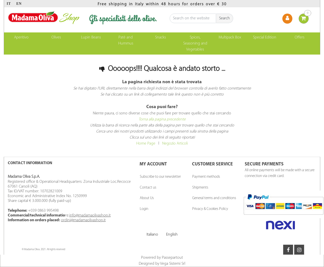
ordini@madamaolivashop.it (83, 220)
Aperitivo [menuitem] (21, 37)
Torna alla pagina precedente (162, 119)
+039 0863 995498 (43, 211)
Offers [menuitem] (299, 37)
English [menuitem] (172, 235)
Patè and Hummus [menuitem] (125, 40)
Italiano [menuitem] (152, 235)
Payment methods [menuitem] (206, 177)
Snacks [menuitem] (160, 37)
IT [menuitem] (9, 4)
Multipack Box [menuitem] (230, 37)
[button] (224, 18)
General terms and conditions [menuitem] (214, 198)
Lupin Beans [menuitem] (91, 37)
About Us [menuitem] (147, 198)
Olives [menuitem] (56, 37)
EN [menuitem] (19, 4)
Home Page (145, 144)
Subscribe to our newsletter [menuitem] (160, 177)
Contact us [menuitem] (148, 188)
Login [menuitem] (144, 209)
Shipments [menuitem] (200, 188)
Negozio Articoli (175, 144)
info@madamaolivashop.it (90, 215)
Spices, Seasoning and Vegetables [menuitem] (195, 43)
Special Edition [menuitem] (264, 37)
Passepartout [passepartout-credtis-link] (172, 258)
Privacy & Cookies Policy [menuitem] (210, 209)
